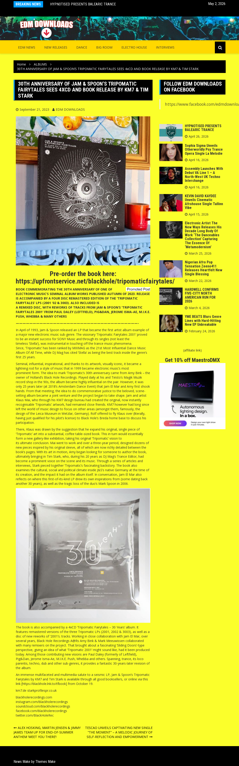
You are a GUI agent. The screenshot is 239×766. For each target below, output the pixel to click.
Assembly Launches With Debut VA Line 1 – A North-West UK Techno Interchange (204, 174)
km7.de (21, 690)
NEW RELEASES (55, 47)
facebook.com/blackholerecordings (41, 711)
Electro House (134, 47)
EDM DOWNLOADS (70, 109)
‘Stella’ (33, 343)
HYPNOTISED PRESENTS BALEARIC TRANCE (83, 4)
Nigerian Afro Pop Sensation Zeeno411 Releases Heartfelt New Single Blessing (203, 268)
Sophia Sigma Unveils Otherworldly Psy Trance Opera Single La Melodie (204, 149)
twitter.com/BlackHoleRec (35, 715)
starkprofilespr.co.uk (42, 690)
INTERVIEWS (165, 47)
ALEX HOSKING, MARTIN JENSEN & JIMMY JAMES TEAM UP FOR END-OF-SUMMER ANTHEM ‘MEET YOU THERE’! (47, 732)
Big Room (104, 47)
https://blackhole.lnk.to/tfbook (44, 684)
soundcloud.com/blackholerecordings (43, 706)
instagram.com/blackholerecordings (42, 702)
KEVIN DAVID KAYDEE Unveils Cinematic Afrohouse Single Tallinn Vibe (204, 202)
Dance (81, 47)
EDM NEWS (26, 47)
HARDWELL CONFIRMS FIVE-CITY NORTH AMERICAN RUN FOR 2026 (202, 295)
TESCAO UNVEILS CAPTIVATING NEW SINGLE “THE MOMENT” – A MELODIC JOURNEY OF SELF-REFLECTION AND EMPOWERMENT (119, 732)
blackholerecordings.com (34, 697)
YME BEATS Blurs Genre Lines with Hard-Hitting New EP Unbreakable (203, 320)
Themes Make (45, 761)
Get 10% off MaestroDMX (192, 360)
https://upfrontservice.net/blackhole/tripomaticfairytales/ (95, 281)
